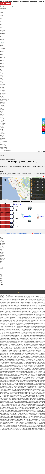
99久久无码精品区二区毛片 (8, 299)
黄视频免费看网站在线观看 (6, 338)
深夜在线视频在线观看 (19, 420)
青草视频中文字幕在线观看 (22, 405)
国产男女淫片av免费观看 (7, 377)
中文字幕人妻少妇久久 (6, 344)
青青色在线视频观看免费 (33, 401)
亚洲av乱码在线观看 (29, 327)
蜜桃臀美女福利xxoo (25, 353)
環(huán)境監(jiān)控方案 (2, 267)
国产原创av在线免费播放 (5, 305)
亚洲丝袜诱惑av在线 (9, 401)
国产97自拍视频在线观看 (39, 413)
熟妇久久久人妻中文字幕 (31, 311)
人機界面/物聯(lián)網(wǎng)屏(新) (3, 148)
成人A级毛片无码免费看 (7, 297)
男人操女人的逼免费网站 (33, 428)
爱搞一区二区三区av (19, 357)
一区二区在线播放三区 (12, 416)
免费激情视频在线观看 (41, 425)
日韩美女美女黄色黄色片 (4, 384)
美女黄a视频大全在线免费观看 (38, 383)
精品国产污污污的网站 (22, 309)
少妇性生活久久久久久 (35, 365)
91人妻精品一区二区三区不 (3, 347)
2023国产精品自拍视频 (28, 303)
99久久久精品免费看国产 (39, 306)
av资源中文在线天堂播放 (28, 359)
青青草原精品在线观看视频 (25, 338)
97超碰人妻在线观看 (25, 407)
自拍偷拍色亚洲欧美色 (13, 362)
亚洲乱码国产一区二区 (9, 428)
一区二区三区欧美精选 (8, 425)
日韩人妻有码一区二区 (17, 309)
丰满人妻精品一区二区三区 (8, 303)
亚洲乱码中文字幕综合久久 (7, 318)
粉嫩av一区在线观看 (16, 363)
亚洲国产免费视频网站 (38, 360)
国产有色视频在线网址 (40, 420)
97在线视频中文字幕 (18, 326)
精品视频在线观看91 (34, 390)
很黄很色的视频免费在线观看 (10, 335)
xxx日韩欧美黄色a (38, 371)
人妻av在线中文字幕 (6, 306)
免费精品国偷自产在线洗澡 (39, 401)
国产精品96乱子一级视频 (16, 414)
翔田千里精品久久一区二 (6, 363)
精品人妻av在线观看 (26, 384)
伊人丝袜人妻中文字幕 (39, 410)
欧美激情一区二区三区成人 (28, 333)
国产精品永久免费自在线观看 (35, 398)
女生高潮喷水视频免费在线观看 (8, 357)
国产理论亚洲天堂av (25, 305)
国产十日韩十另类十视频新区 (39, 329)
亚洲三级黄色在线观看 (42, 317)
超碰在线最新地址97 (8, 332)
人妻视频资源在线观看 (29, 372)
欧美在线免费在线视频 (4, 387)
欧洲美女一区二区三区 (11, 408)
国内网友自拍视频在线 (14, 350)
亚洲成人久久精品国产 (24, 423)
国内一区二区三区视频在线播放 (17, 344)
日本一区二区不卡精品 (2, 336)
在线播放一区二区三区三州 (26, 399)
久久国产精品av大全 (13, 309)
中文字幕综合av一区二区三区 (20, 365)
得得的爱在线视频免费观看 (39, 363)
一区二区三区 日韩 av (40, 398)
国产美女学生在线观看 (36, 338)
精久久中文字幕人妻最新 (11, 344)
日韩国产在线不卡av (11, 323)
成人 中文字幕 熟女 (8, 407)
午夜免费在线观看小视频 (6, 341)
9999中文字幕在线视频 (33, 317)
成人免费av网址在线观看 (39, 365)
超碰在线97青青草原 (34, 372)
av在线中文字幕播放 (30, 321)
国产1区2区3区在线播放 (2, 318)
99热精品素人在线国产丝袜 (3, 389)
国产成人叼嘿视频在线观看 (27, 381)
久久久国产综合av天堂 (18, 333)
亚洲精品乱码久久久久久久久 (3, 359)
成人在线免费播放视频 (2, 369)
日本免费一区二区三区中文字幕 (19, 410)
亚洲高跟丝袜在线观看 (4, 399)
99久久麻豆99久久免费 (37, 375)
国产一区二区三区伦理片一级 (39, 387)
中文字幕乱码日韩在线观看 (29, 395)
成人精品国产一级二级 (28, 429)
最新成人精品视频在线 (34, 363)
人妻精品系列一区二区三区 (31, 408)
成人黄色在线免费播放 (7, 342)
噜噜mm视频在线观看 (6, 321)
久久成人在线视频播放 (15, 321)
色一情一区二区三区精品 (17, 342)
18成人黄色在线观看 (14, 390)
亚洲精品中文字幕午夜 (18, 375)
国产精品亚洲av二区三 (31, 399)
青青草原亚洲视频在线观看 (27, 339)
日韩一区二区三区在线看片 (12, 378)
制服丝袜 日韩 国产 (25, 371)
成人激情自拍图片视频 (7, 317)
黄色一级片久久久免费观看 (32, 426)
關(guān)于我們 (2, 25)
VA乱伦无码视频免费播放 (24, 320)
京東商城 (1, 279)
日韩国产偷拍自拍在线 (36, 357)
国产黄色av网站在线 (3, 303)
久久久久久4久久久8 (39, 308)
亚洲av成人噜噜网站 (24, 308)
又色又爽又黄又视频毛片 (22, 302)
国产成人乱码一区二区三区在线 (28, 377)
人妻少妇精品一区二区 (19, 396)
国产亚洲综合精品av (15, 324)
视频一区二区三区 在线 (18, 369)
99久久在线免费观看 (42, 408)
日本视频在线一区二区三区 (18, 390)
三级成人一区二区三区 (9, 375)
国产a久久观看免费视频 (15, 308)
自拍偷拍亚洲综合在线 (32, 422)
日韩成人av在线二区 (16, 407)
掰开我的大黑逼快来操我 (40, 342)
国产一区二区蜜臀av (11, 338)
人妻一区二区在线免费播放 (41, 368)
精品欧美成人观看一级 (37, 345)
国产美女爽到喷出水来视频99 (28, 312)
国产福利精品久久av (42, 362)
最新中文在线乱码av (37, 362)
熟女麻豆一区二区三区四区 (22, 402)
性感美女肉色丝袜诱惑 (42, 314)
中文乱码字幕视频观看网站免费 (33, 351)
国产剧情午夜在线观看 (27, 314)
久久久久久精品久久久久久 (23, 344)
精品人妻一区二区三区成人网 (22, 306)
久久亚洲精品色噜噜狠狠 (4, 380)
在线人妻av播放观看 (38, 335)
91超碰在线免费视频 (17, 425)
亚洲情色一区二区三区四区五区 (34, 309)
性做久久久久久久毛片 (11, 305)
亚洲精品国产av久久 (12, 413)
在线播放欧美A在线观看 (33, 339)
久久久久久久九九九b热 (26, 419)
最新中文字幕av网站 (7, 408)
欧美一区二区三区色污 (34, 395)
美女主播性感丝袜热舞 (39, 336)
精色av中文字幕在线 (22, 425)
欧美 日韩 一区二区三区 (5, 353)
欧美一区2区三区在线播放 (22, 339)
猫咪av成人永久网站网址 (36, 318)
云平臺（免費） (1, 246)
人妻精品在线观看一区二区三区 (24, 368)
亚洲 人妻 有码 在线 (32, 341)
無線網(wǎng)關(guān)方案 (2, 270)
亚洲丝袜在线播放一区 (8, 309)
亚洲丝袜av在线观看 (26, 318)
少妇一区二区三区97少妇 (15, 327)
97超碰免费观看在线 (21, 338)
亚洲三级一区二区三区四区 (9, 387)
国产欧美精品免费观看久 (24, 297)
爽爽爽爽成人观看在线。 (35, 407)
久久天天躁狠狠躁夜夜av (7, 405)
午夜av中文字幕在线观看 (41, 311)
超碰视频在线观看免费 (17, 336)
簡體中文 (1, 5)
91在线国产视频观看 (10, 353)
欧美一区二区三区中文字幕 (36, 425)
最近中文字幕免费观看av (11, 306)
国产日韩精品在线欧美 (10, 396)
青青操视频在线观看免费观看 (17, 416)
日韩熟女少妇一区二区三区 (4, 390)
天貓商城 (1, 278)
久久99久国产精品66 (25, 348)
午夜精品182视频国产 (18, 422)
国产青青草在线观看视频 (30, 300)
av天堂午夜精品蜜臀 (40, 414)
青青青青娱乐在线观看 (34, 387)
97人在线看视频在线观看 (27, 315)
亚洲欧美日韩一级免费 (18, 332)
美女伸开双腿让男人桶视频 (16, 392)
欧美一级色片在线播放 (24, 363)
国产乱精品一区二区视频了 (27, 317)
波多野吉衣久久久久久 (2, 317)
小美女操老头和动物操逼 (30, 299)
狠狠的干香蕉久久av (22, 414)
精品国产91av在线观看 (13, 411)
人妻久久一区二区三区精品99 (14, 354)
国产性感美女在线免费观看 (27, 360)
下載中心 (1, 22)
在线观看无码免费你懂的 (4, 401)
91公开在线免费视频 (18, 311)
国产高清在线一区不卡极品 (40, 402)
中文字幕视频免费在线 (10, 321)
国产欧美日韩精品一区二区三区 (13, 297)
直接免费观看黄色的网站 (28, 402)
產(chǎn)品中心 (2, 11)
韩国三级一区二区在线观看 (18, 411)
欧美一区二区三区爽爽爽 (4, 327)
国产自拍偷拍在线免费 (7, 413)
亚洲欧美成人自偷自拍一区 (16, 306)
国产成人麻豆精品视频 (42, 419)
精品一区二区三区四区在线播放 (37, 302)
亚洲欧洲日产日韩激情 (34, 308)
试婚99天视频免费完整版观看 (35, 342)
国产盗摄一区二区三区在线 (30, 384)
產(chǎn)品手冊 (1, 281)
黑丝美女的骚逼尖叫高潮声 (39, 326)
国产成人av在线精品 (4, 407)
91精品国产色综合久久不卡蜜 (10, 384)
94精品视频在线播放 (25, 366)
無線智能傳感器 (1, 253)
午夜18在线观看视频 (24, 327)
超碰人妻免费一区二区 (29, 297)
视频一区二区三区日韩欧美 (13, 303)
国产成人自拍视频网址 (28, 369)
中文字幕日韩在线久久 (12, 360)
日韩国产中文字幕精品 (40, 297)
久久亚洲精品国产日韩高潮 (13, 395)
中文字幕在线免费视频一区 (2, 360)
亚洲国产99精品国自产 (13, 359)
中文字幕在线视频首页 (37, 314)
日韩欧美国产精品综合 (39, 389)
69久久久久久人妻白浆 (8, 354)
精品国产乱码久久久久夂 (6, 419)
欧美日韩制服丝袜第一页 (41, 305)
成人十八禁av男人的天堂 (36, 419)
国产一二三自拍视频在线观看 (24, 299)
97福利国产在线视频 (18, 428)
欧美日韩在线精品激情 (14, 366)
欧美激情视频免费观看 (42, 375)
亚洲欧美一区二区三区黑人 (5, 300)
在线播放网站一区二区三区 (11, 383)
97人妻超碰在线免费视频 (6, 312)
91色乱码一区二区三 (39, 354)
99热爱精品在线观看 (10, 351)
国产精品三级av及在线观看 (3, 393)
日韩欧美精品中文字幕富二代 (24, 413)
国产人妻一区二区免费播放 (12, 336)
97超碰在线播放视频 (25, 365)
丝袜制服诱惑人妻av (22, 318)
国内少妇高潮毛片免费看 (34, 312)
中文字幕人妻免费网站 (21, 351)
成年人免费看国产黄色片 (31, 338)
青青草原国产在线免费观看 (20, 366)
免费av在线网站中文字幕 (16, 341)
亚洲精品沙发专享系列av (19, 320)
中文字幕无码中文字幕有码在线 (11, 414)
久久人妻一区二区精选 (39, 312)
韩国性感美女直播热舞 (36, 384)
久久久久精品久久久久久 (26, 393)
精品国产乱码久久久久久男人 (16, 384)
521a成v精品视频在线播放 (16, 300)
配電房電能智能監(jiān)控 (37, 233)
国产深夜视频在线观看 (26, 300)
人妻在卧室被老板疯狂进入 (9, 389)
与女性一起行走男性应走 (4, 423)
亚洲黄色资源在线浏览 (3, 413)
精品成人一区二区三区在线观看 (26, 351)
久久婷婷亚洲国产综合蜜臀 (34, 326)
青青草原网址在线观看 (5, 366)
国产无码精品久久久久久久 (35, 299)
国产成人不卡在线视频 (14, 404)
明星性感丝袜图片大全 (7, 368)
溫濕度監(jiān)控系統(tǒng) (2, 259)
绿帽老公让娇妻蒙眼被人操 (9, 393)
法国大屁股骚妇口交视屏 (21, 380)
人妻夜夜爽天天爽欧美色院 (27, 341)
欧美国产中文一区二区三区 (22, 392)
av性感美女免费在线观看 (19, 297)
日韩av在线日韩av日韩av (34, 354)
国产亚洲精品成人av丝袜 (18, 312)
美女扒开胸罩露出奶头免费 (7, 339)
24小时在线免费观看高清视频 (22, 381)
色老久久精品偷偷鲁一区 (22, 317)
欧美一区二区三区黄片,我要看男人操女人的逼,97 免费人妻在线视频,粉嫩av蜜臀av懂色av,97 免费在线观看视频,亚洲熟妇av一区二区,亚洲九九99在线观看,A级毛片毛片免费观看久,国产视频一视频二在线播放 (22, 1)
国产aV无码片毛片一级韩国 (10, 356)
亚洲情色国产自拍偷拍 (23, 333)
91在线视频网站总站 (9, 330)
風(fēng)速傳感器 (1, 69)
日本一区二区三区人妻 (4, 332)
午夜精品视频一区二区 (29, 348)
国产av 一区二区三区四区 (32, 375)
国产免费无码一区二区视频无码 (28, 416)
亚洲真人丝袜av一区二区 (34, 410)
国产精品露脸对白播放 (20, 321)
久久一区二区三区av (19, 374)
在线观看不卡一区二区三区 (38, 339)
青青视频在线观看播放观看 (32, 314)
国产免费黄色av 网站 (33, 369)
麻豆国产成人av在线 (34, 371)
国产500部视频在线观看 (4, 375)
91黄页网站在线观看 (32, 380)
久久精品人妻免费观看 (13, 315)
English (3, 5)
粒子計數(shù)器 (1, 250)
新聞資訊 (1, 18)
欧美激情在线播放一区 (12, 339)
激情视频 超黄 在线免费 (31, 392)
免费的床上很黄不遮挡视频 (25, 356)
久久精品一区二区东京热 (20, 353)
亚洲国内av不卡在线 (34, 329)
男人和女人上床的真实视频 (14, 401)
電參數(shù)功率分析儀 (2, 48)
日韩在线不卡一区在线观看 (10, 327)
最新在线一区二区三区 (12, 386)
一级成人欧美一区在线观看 (14, 393)
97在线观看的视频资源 (34, 413)
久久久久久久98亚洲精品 (36, 300)
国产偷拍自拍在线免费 (27, 378)
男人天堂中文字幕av (15, 372)
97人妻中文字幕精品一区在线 (25, 420)
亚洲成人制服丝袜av (11, 317)
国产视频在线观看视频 (3, 371)
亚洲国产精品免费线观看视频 (21, 393)
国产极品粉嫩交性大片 (19, 387)
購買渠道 (1, 276)
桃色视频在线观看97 (30, 398)
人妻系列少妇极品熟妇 (11, 324)
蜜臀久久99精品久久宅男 (27, 374)
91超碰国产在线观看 (35, 347)
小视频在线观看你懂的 (18, 315)
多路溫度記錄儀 (1, 43)
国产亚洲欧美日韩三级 (40, 321)
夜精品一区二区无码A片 (4, 428)
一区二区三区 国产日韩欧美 (11, 302)
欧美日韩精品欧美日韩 (21, 384)
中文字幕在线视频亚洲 (31, 302)
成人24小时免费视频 (17, 339)
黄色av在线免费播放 (15, 335)
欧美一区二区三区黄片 (22, 315)
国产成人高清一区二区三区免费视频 (21, 330)
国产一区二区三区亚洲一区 (14, 357)
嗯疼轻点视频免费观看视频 (39, 333)
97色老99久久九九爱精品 (35, 323)
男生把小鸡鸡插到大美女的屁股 (13, 329)
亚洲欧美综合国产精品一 (7, 369)
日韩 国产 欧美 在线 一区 (19, 347)
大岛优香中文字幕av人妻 (29, 368)
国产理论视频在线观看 (26, 414)
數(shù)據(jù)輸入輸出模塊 (2, 243)
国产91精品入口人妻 (38, 381)
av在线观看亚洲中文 (14, 375)
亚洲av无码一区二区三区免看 (3, 365)
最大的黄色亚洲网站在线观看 (23, 326)
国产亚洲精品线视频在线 (27, 330)
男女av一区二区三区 (33, 359)
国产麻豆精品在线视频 (30, 323)
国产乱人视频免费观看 (37, 324)
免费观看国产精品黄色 (19, 303)
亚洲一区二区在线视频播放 (18, 359)
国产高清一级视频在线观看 (38, 426)
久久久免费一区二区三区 (32, 405)
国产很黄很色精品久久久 (19, 423)
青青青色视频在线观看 (28, 405)
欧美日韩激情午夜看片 (27, 302)
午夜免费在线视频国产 (40, 299)
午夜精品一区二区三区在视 (33, 315)
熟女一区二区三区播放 (8, 359)
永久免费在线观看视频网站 (17, 360)
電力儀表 (1, 240)
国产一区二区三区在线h (25, 321)
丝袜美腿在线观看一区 (20, 348)
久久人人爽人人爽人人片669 (17, 317)
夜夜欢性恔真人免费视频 (5, 324)
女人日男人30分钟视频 (25, 398)
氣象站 (0, 262)
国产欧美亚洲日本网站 (27, 426)
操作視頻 (1, 275)
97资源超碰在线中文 (17, 386)
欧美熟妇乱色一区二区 (29, 411)
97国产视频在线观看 (11, 341)
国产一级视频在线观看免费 (11, 402)
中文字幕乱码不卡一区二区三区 (38, 378)
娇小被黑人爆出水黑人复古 (23, 428)
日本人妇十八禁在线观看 (13, 332)
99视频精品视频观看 (6, 392)
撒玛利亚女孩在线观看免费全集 (34, 402)
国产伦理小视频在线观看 (2, 368)
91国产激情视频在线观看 (34, 348)
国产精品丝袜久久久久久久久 (30, 305)
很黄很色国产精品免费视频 (41, 407)
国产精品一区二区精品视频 (29, 342)
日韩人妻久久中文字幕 (4, 333)
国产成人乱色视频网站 (16, 383)
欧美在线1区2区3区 (21, 356)
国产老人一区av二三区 (3, 377)
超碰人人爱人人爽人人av (6, 323)
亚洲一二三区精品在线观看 (9, 350)
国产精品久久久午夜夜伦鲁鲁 (17, 402)
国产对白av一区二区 (19, 299)
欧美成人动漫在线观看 (17, 314)
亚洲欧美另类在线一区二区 (37, 408)
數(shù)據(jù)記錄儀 (2, 31)
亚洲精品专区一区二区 (23, 303)
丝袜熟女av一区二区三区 (18, 329)
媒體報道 (1, 274)
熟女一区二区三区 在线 (7, 336)
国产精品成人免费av (14, 387)
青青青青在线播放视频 (30, 420)
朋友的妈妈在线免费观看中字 (37, 356)
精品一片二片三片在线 (32, 330)
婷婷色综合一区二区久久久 (38, 417)
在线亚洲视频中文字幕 (29, 363)
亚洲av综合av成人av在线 (31, 324)
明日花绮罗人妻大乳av (5, 356)
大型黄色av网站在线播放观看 (20, 323)
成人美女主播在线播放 (23, 417)
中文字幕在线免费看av (21, 300)
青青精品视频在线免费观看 (34, 344)
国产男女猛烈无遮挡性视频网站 (40, 350)
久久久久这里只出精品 (26, 323)
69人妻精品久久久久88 (4, 335)
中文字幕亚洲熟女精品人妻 (32, 378)
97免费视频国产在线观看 (13, 311)
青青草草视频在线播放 (22, 311)
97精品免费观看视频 (27, 392)
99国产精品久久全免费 (40, 377)
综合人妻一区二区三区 (11, 426)
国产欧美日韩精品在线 (38, 332)
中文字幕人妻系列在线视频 (6, 426)
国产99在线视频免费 (29, 329)
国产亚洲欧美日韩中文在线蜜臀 (22, 386)
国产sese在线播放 (26, 389)
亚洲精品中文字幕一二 (23, 387)
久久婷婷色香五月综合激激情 (24, 350)
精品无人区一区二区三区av (24, 396)
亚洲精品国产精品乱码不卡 (42, 318)
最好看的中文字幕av (20, 308)
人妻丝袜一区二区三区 (15, 305)
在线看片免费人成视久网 (19, 345)
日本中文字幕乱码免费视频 (16, 302)
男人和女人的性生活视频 (29, 371)
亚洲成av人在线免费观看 (41, 300)
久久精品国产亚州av (30, 410)
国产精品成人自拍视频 (11, 300)
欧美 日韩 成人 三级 (23, 359)
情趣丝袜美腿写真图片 (24, 372)
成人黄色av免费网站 (20, 363)
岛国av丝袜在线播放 (17, 318)
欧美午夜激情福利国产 (38, 351)
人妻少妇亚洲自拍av (9, 399)
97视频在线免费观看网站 (16, 426)
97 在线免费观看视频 (40, 347)
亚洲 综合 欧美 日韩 (8, 329)
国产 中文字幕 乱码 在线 (3, 299)
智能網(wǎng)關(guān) (2, 109)
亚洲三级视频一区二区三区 (18, 368)
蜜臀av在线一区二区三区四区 (15, 330)
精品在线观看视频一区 (10, 308)
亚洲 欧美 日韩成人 (23, 377)
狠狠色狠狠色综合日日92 (41, 341)
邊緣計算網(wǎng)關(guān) (2, 144)
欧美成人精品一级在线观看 (12, 369)
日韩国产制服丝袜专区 (9, 423)
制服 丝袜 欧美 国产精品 (24, 411)
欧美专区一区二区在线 (28, 428)
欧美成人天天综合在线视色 (23, 342)
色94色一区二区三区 (39, 353)
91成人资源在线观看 (39, 309)
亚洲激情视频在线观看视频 (13, 377)
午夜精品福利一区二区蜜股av (31, 357)
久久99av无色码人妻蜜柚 (10, 398)
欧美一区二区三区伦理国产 (29, 308)
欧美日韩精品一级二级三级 (23, 369)
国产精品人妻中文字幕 (36, 311)
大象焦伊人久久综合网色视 (14, 299)
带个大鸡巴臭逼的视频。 (30, 365)
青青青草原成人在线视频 (37, 369)
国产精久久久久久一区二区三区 (15, 380)
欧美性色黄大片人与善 (34, 423)
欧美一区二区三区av (27, 311)
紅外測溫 (1, 256)
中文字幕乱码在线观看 (30, 350)
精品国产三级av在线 (22, 416)
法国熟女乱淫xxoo (9, 411)
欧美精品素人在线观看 (19, 350)
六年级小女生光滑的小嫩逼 (26, 383)
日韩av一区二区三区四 (8, 333)
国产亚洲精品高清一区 (13, 333)
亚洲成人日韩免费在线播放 (39, 429)
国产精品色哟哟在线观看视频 (3, 326)
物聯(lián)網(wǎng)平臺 (2, 30)
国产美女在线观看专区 (16, 381)
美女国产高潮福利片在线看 (5, 398)
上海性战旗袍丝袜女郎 (20, 305)
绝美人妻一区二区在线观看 (35, 320)
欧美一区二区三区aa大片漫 (23, 332)
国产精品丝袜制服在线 (24, 429)
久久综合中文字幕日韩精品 (30, 320)
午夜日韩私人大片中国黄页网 (34, 306)
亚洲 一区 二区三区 (15, 323)
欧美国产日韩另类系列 (33, 327)
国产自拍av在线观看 (20, 327)
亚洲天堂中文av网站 (6, 348)
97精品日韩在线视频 (8, 422)
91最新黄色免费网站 (24, 401)
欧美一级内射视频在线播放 (39, 372)
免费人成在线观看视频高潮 (38, 405)
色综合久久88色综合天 (5, 345)
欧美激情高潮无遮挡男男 (15, 338)
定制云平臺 (1, 142)
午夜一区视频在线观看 (29, 396)
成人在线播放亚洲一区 (19, 404)
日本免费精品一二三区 (14, 320)
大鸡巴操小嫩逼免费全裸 (21, 314)
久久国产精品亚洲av (42, 356)
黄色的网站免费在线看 (35, 420)
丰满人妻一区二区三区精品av (30, 347)
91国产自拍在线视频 (27, 408)
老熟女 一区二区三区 (14, 417)
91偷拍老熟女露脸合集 (8, 311)
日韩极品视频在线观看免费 (12, 342)
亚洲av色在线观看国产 (13, 318)
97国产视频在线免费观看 (33, 386)
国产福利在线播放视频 (11, 419)
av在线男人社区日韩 (10, 345)
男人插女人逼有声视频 (27, 375)
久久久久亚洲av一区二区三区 (32, 383)
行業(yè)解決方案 (2, 12)
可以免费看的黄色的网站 (28, 336)
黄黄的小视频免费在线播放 (6, 314)
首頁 (1, 150)
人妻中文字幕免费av (35, 389)
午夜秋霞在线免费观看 (36, 380)
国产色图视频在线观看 (5, 302)
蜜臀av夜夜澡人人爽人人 (28, 306)
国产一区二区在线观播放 (9, 380)
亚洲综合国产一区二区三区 (13, 422)
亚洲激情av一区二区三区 (22, 362)
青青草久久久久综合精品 (12, 314)
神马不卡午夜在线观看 (13, 326)
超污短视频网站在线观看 (33, 335)
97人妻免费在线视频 (5, 374)
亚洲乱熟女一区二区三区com (22, 426)
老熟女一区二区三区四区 (8, 315)
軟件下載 (1, 282)
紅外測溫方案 (1, 268)
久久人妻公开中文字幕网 (28, 386)
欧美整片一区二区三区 (24, 390)
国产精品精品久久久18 (38, 327)
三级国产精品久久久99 (4, 330)
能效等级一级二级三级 (31, 425)
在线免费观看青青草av (14, 429)
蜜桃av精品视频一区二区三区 (31, 345)
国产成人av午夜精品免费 (3, 422)
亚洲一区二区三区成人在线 (37, 392)
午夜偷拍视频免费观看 (15, 398)
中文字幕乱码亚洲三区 (38, 315)
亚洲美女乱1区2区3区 (14, 374)
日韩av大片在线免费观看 (40, 323)
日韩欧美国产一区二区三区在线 (7, 386)
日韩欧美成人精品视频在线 (2, 329)
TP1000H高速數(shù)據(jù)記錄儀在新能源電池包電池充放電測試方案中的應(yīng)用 (15, 233)
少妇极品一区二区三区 (4, 411)
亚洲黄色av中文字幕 (23, 312)
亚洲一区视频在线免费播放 (5, 383)
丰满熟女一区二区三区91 (38, 411)
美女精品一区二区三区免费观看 (25, 357)
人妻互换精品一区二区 (23, 422)
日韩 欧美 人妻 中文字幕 (14, 423)
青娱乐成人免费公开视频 (40, 393)
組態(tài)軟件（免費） (2, 247)
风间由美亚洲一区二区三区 (33, 374)
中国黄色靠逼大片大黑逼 (9, 320)
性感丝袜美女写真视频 (36, 341)
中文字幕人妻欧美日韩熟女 (33, 333)
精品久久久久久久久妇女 (41, 320)
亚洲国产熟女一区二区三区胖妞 (21, 324)
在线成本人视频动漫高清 (33, 332)
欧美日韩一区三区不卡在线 (31, 356)
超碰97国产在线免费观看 (39, 344)
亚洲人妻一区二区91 (41, 357)
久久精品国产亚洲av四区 (39, 395)
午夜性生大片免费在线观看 (34, 404)
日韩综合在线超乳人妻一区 (5, 308)
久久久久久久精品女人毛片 (34, 297)
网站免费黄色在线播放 (8, 326)
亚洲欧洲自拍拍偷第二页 (2, 297)
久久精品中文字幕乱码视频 (39, 303)
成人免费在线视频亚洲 (8, 347)
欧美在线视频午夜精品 (28, 332)
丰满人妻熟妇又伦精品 (10, 366)
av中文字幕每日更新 (25, 354)
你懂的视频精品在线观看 (33, 303)
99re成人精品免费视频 (4, 309)
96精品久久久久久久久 (42, 359)
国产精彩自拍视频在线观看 (15, 353)
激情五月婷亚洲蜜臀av (36, 399)
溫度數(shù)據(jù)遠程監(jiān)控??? (8, 230)
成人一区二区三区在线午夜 (34, 321)
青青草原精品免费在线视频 (7, 362)
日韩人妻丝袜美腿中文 (21, 383)
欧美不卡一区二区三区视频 (15, 356)
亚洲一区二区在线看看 (18, 395)
